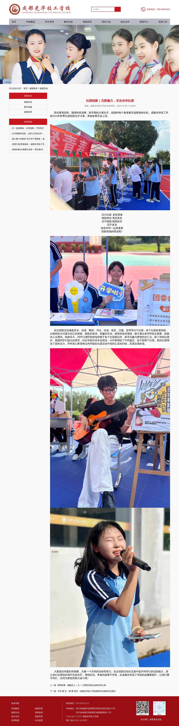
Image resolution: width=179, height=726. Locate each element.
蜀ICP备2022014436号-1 (77, 720)
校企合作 (125, 21)
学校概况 (30, 21)
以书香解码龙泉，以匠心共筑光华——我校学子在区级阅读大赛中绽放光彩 (45, 133)
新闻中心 (143, 21)
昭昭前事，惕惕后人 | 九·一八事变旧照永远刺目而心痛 (82, 685)
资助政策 (39, 712)
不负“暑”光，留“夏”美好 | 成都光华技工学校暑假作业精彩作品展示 (87, 691)
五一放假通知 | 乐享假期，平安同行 (28, 128)
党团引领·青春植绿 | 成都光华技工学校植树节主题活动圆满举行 (40, 144)
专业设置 (39, 720)
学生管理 (49, 21)
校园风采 (87, 21)
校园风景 (28, 112)
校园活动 (44, 88)
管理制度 (15, 720)
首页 (14, 21)
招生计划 (106, 21)
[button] (86, 81)
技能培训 (39, 716)
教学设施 (28, 107)
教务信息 (68, 21)
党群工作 (163, 21)
